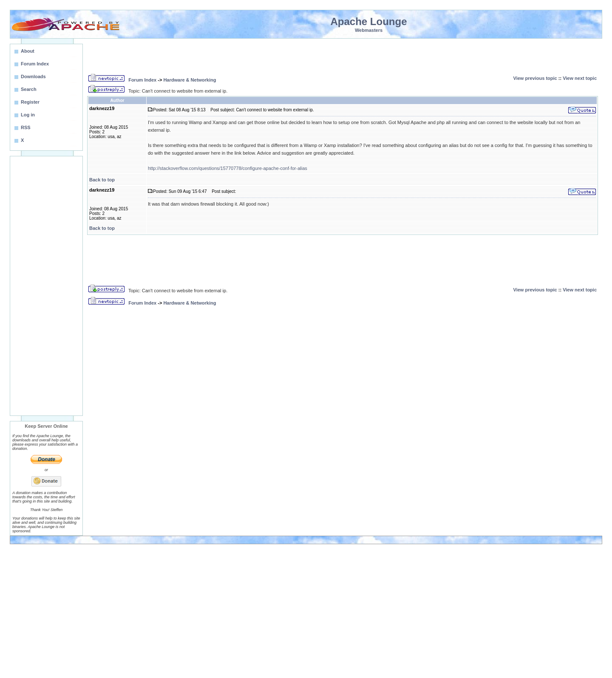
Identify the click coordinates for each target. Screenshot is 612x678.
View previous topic (535, 78)
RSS (26, 127)
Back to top (102, 179)
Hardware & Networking (189, 79)
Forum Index (142, 79)
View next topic (580, 78)
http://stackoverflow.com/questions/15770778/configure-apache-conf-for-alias (227, 168)
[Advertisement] (46, 285)
